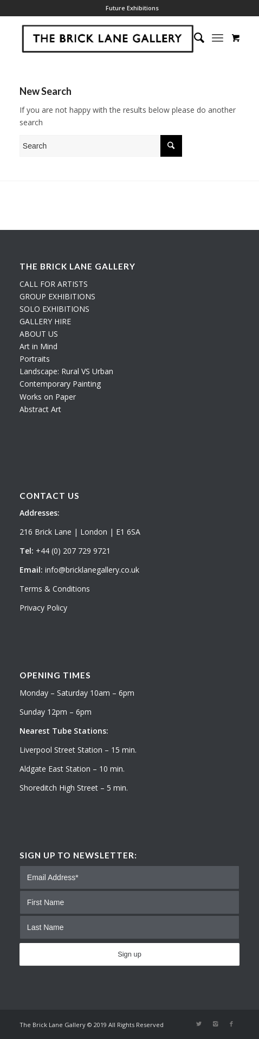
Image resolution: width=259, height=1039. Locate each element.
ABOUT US (39, 334)
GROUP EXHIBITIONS (57, 296)
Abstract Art (40, 409)
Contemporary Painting (60, 384)
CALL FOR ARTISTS (54, 284)
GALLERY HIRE (45, 321)
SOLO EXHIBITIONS (54, 309)
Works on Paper (48, 397)
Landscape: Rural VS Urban (66, 371)
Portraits (35, 359)
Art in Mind (38, 346)
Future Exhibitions (132, 8)
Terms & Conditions (55, 588)
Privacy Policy (43, 607)
